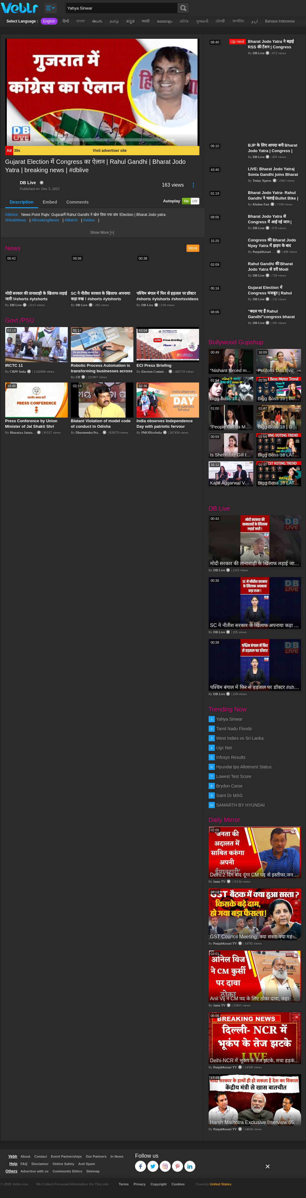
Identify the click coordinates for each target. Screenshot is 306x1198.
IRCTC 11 (14, 365)
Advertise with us (35, 1171)
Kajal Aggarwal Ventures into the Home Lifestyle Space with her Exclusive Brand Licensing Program (231, 482)
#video (89, 220)
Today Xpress (262, 180)
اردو (254, 21)
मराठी (145, 21)
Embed (50, 202)
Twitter (153, 1163)
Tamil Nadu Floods (234, 728)
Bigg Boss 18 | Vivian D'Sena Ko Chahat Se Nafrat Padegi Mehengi (231, 398)
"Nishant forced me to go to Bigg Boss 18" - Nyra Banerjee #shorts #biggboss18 (231, 370)
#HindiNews (15, 220)
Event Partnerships (66, 1156)
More (193, 248)
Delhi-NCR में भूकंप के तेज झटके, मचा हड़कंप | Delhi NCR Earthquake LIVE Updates (255, 1060)
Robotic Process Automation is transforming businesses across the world (102, 371)
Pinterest (177, 1163)
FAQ (24, 1164)
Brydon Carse (229, 785)
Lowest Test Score (233, 776)
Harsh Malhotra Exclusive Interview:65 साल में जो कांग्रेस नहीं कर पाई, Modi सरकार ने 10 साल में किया (255, 1122)
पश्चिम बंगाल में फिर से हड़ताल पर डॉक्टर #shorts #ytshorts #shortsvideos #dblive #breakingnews (167, 299)
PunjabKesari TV (264, 251)
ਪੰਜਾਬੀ (220, 21)
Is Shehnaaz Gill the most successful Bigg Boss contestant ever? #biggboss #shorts (231, 454)
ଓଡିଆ (184, 21)
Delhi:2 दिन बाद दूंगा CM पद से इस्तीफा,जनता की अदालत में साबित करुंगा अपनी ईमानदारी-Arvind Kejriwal (255, 874)
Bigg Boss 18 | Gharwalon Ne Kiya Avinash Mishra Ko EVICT (279, 426)
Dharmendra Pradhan (89, 432)
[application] (102, 92)
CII (77, 377)
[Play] (13, 140)
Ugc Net (224, 747)
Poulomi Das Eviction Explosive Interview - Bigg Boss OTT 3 (279, 370)
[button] (102, 92)
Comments (77, 202)
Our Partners (96, 1156)
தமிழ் (114, 21)
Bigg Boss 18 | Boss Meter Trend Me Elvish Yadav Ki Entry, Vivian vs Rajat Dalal (279, 398)
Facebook (140, 1163)
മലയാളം (164, 21)
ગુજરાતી (202, 21)
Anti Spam (86, 1164)
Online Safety (63, 1164)
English (49, 21)
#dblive (11, 214)
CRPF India (18, 371)
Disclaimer (40, 1164)
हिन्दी (66, 21)
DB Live (28, 182)
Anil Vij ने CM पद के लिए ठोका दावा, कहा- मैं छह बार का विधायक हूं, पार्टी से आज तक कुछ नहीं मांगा (255, 998)
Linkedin (190, 1163)
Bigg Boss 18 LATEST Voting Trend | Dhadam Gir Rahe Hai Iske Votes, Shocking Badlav (279, 454)
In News (117, 1156)
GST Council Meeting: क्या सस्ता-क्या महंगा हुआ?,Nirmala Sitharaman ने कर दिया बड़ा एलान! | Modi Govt (255, 936)
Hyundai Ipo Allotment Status (244, 766)
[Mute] (181, 140)
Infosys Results (231, 757)
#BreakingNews (45, 220)
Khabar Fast (261, 204)
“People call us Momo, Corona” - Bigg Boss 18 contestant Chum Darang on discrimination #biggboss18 (231, 426)
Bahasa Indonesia (280, 21)
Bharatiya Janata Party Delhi (29, 432)
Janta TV (219, 881)
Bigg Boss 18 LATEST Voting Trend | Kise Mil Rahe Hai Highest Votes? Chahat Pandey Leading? (279, 482)
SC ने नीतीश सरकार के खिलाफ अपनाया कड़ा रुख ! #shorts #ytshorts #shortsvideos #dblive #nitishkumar (255, 625)
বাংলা (80, 21)
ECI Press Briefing (154, 365)
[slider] (97, 139)
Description (22, 202)
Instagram (165, 1163)
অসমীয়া (238, 21)
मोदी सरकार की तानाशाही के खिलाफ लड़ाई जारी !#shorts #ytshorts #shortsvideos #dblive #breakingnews (255, 563)
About (26, 1156)
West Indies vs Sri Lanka (240, 738)
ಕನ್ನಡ (130, 21)
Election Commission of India (161, 371)
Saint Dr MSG (229, 795)
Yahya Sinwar (229, 719)
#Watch (70, 220)
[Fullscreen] (191, 140)
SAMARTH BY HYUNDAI (240, 805)
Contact (40, 1156)
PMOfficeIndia (151, 432)
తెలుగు (97, 21)
